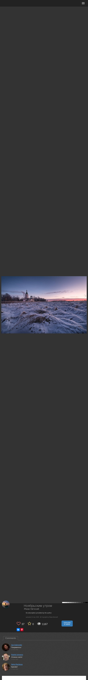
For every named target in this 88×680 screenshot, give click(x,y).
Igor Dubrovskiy (16, 645)
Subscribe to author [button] (67, 623)
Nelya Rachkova (16, 664)
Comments (10, 638)
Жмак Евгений (31, 609)
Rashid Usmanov (17, 655)
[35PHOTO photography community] (12, 3)
